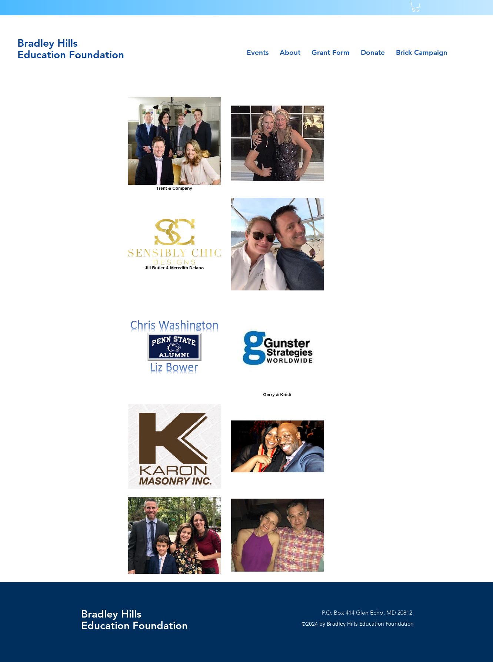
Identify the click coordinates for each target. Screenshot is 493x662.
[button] (416, 7)
